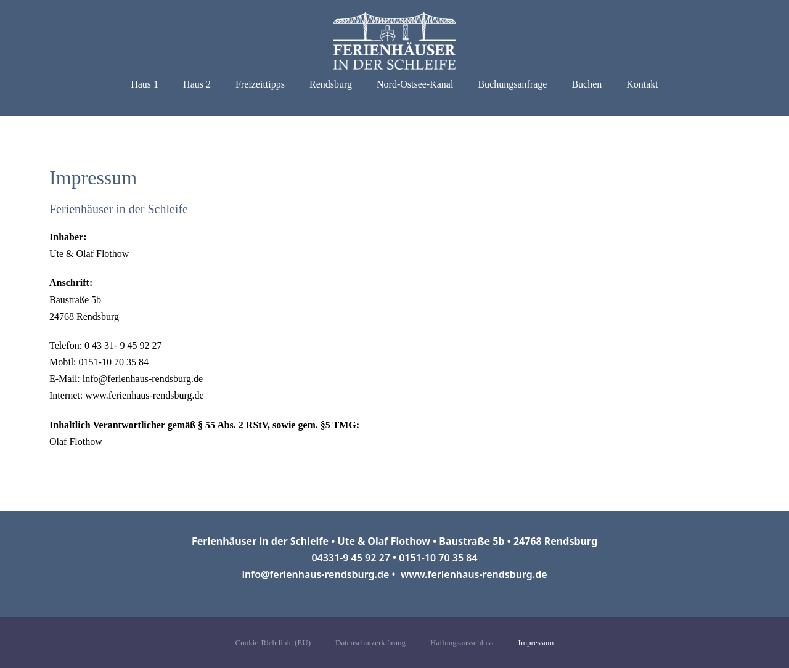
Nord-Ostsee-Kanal (415, 84)
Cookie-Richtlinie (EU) (273, 642)
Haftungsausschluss (462, 642)
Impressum (536, 642)
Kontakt (642, 84)
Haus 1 (144, 84)
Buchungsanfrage (512, 84)
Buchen (586, 84)
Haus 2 (197, 84)
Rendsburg (330, 84)
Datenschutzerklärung (370, 642)
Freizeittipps (260, 84)
